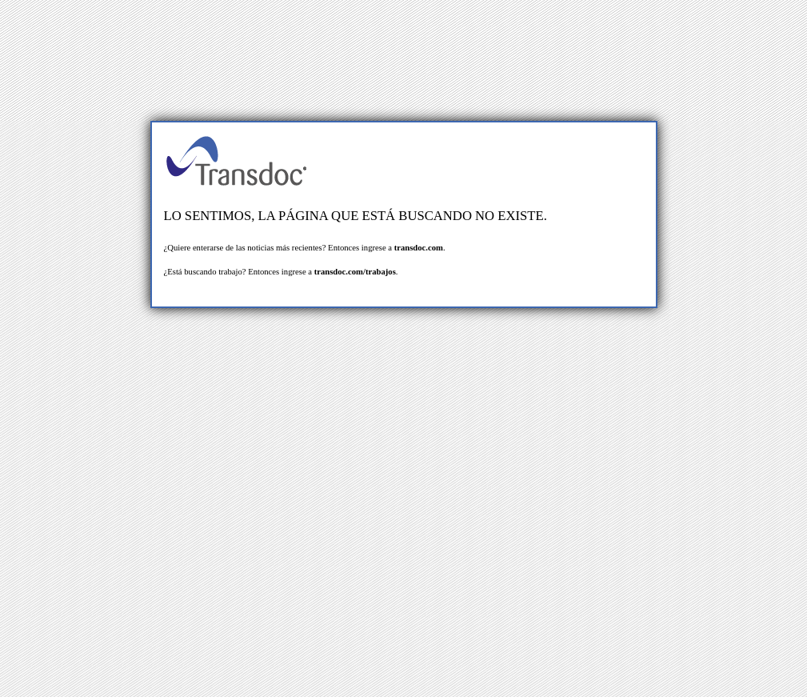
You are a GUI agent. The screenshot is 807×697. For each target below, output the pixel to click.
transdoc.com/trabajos (355, 271)
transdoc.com (418, 247)
